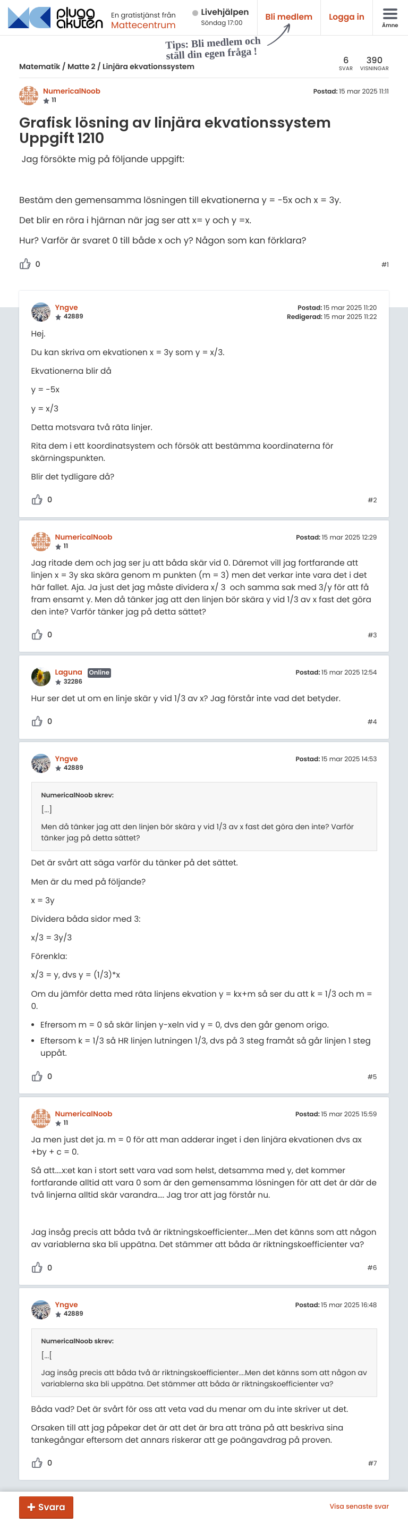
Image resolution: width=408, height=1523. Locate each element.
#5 (372, 1077)
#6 (372, 1268)
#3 (372, 636)
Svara (51, 1507)
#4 (372, 722)
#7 (372, 1464)
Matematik (39, 66)
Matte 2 (81, 66)
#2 (372, 501)
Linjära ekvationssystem (148, 66)
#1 (385, 265)
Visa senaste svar (359, 1507)
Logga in (346, 17)
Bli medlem (289, 17)
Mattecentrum (143, 25)
